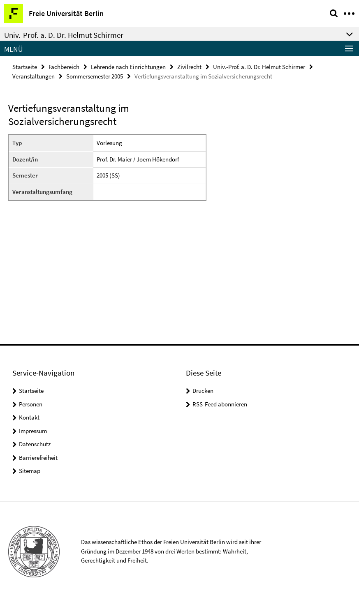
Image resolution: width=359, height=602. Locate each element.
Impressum (33, 431)
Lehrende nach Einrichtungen (128, 67)
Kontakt (29, 417)
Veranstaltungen (33, 76)
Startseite (24, 67)
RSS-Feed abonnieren (219, 404)
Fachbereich (64, 67)
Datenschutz (35, 444)
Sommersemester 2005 (94, 76)
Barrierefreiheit (38, 457)
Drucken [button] (202, 390)
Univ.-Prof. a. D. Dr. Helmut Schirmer (259, 67)
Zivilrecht (189, 67)
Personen (30, 404)
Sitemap (29, 471)
